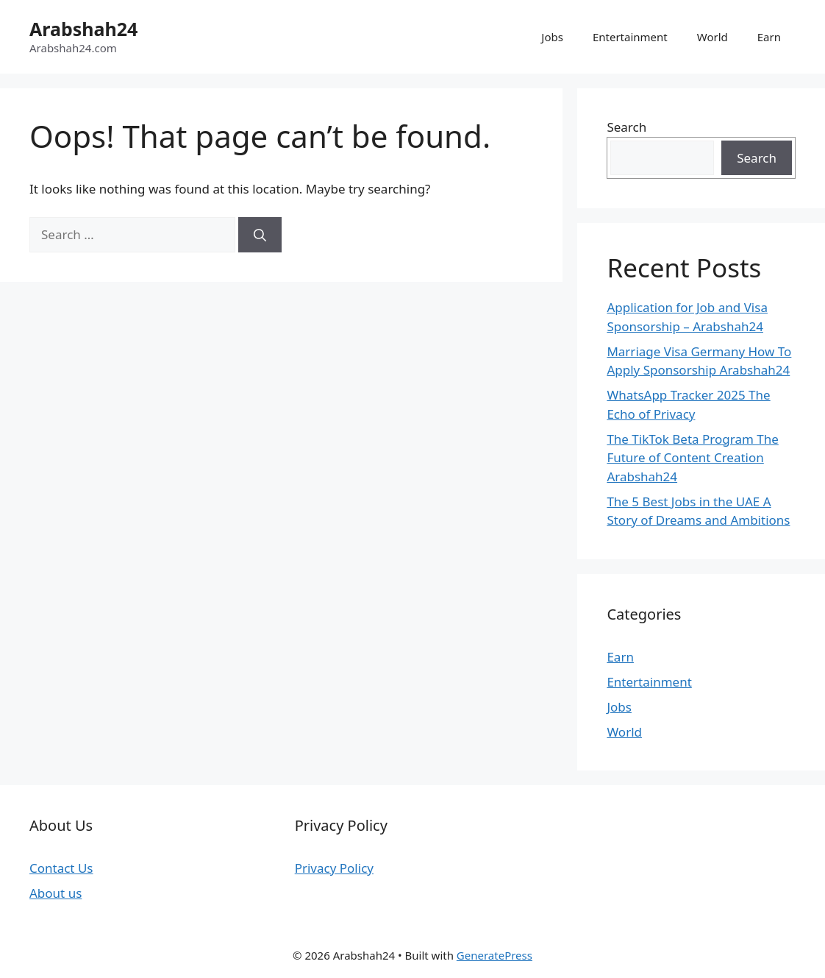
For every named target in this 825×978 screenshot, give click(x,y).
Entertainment (630, 36)
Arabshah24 (83, 28)
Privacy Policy (334, 868)
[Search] (260, 234)
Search (626, 126)
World (712, 36)
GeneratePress (494, 955)
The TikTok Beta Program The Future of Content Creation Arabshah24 (692, 457)
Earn (769, 36)
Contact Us (61, 868)
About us (55, 893)
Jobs (552, 36)
